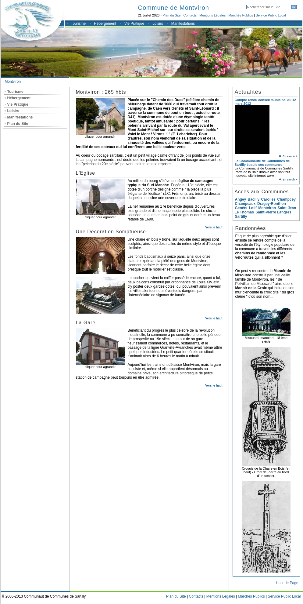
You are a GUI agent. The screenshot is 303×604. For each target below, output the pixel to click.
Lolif (253, 208)
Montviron (13, 81)
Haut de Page (287, 583)
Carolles (268, 199)
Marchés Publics (240, 15)
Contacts (190, 15)
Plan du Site (171, 15)
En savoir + (288, 156)
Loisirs (157, 23)
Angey (240, 199)
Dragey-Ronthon (271, 204)
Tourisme (78, 23)
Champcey (286, 199)
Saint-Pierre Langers (273, 212)
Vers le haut (213, 227)
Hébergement (105, 23)
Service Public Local (271, 15)
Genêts (241, 208)
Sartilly (241, 216)
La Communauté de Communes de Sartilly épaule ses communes (262, 162)
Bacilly (254, 199)
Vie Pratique (134, 23)
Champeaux (245, 204)
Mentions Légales (212, 15)
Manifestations (183, 23)
